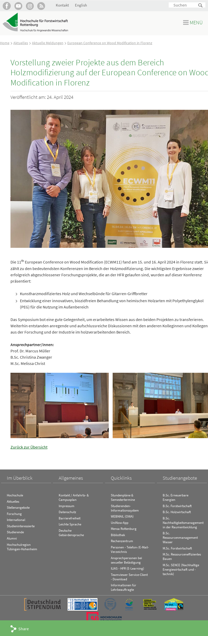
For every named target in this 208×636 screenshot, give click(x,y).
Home (4, 43)
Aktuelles (20, 43)
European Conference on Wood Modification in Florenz (109, 43)
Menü (196, 22)
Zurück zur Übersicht (28, 447)
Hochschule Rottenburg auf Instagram (30, 6)
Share (23, 628)
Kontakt (62, 5)
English (81, 5)
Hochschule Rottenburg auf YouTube (18, 6)
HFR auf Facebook (7, 6)
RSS (41, 6)
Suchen (200, 5)
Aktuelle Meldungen (47, 43)
